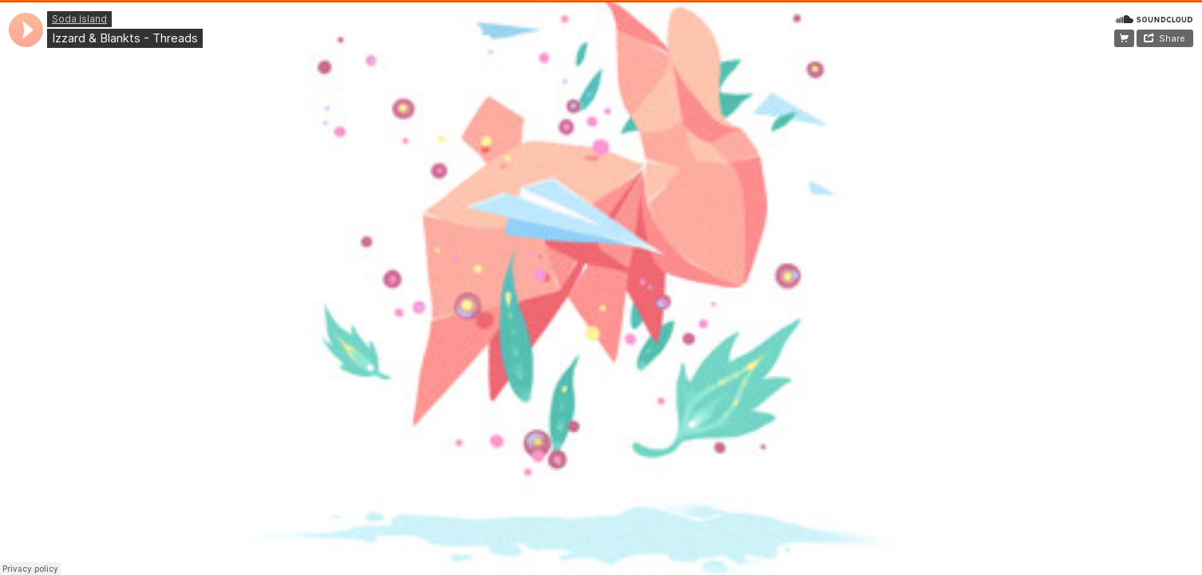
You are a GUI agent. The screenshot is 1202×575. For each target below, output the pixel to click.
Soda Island (79, 19)
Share (1172, 38)
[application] (26, 30)
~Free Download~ (1124, 38)
